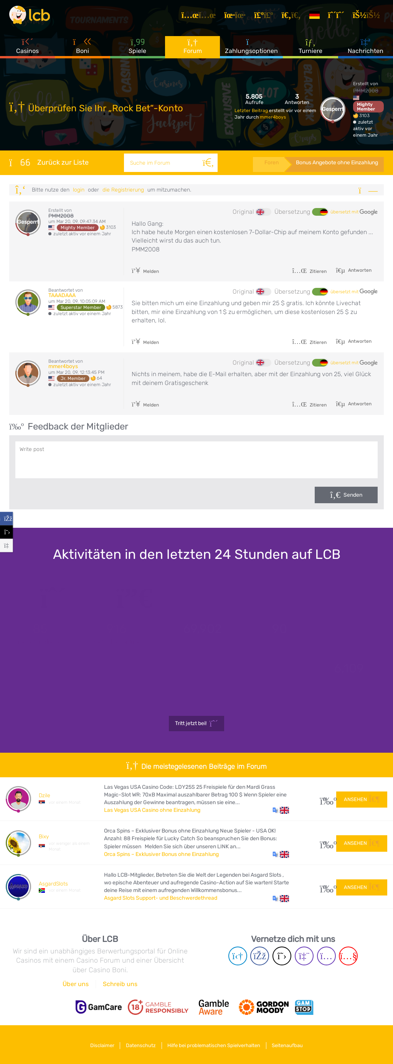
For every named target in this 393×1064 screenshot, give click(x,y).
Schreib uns (120, 984)
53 (325, 886)
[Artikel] (201, 17)
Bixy (44, 836)
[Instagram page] (326, 956)
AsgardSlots (53, 884)
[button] (280, 810)
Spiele (137, 50)
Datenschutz (140, 1044)
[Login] (369, 17)
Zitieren (309, 271)
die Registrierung (123, 190)
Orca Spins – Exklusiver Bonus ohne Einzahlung (161, 854)
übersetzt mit (354, 212)
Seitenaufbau (291, 1044)
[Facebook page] (259, 956)
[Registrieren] (339, 17)
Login (78, 190)
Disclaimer (98, 1044)
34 (325, 798)
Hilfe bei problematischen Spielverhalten (215, 1044)
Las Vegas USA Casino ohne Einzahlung (152, 810)
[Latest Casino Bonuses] (32, 17)
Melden (145, 271)
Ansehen (362, 798)
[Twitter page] (281, 956)
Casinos (27, 49)
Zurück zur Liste (49, 162)
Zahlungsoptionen (251, 49)
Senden (352, 495)
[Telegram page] (237, 956)
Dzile (44, 795)
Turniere (310, 49)
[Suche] (207, 163)
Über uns (76, 984)
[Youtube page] (348, 956)
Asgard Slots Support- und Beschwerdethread (160, 898)
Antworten (359, 270)
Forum (192, 50)
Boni (82, 49)
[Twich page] (304, 956)
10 (325, 842)
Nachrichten (365, 49)
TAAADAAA (62, 295)
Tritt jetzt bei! (196, 723)
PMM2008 (365, 91)
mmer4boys (273, 117)
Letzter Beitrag (251, 110)
